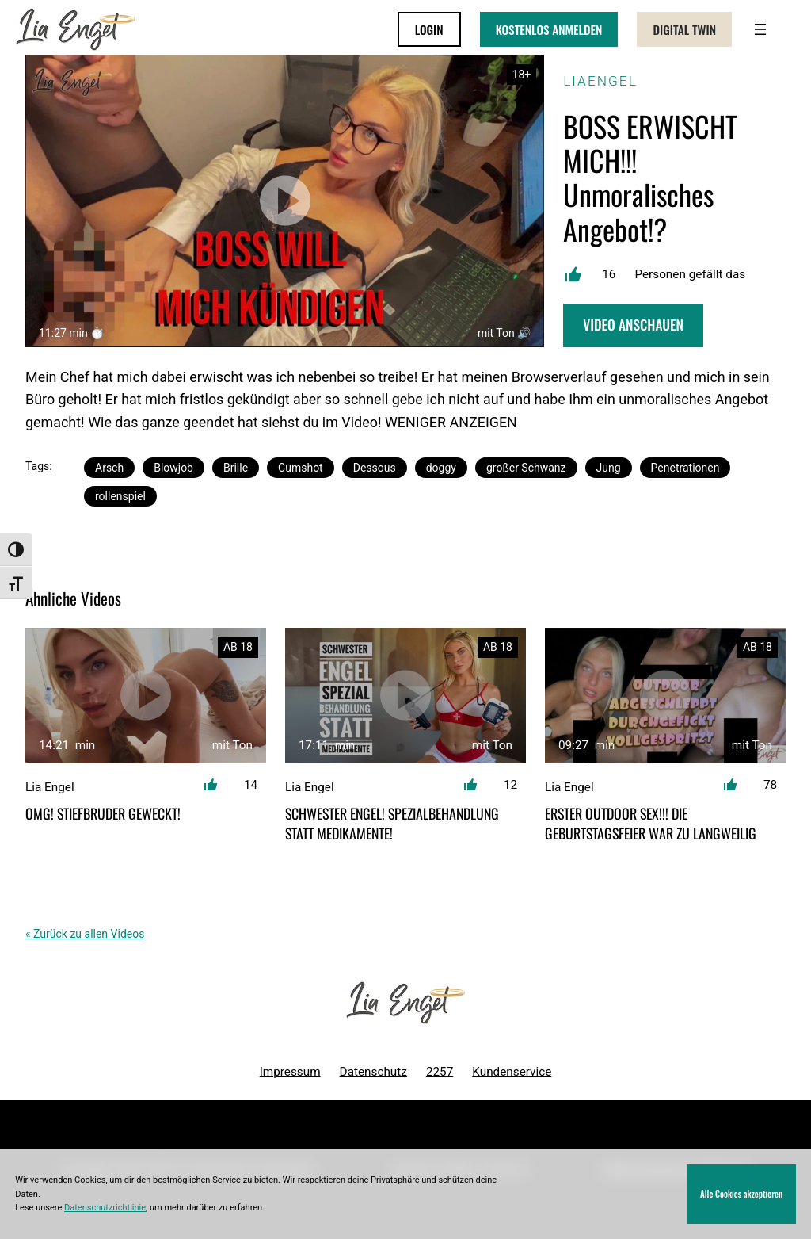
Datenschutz (373, 1072)
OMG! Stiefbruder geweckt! (103, 814)
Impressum (290, 1072)
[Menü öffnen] (760, 29)
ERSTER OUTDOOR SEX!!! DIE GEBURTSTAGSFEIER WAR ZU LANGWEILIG (650, 823)
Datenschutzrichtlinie (105, 1208)
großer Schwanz (526, 467)
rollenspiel (120, 496)
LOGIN (429, 29)
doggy (441, 467)
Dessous (374, 467)
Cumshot (300, 467)
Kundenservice (511, 1072)
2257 (439, 1072)
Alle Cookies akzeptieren (741, 1193)
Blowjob (173, 467)
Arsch (109, 467)
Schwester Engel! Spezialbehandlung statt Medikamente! (392, 823)
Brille (235, 467)
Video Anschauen (633, 324)
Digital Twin (684, 29)
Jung (608, 467)
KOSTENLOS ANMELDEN (549, 29)
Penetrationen (685, 467)
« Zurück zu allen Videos (84, 933)
